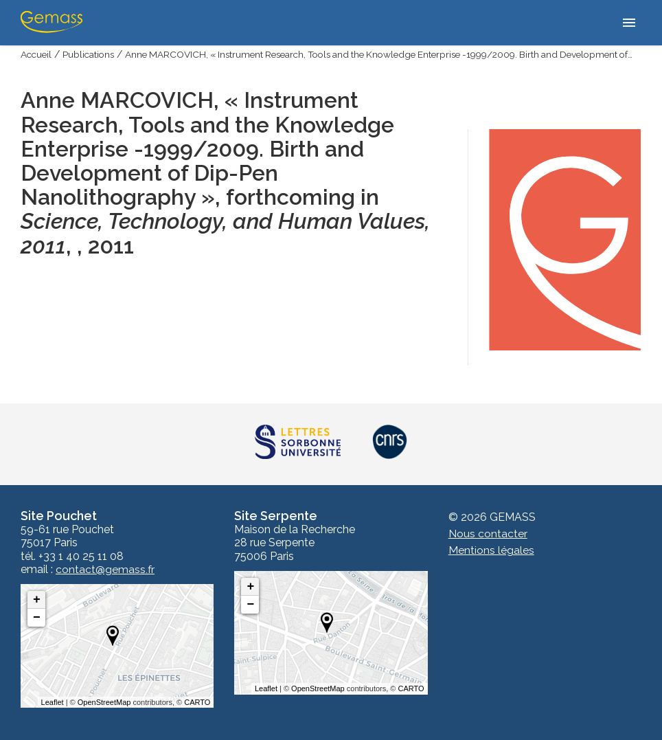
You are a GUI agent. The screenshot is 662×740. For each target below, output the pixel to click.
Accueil (37, 54)
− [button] (37, 617)
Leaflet (52, 702)
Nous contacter (487, 534)
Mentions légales (491, 550)
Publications (91, 54)
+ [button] (37, 600)
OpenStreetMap (104, 702)
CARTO (197, 702)
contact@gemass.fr (105, 569)
